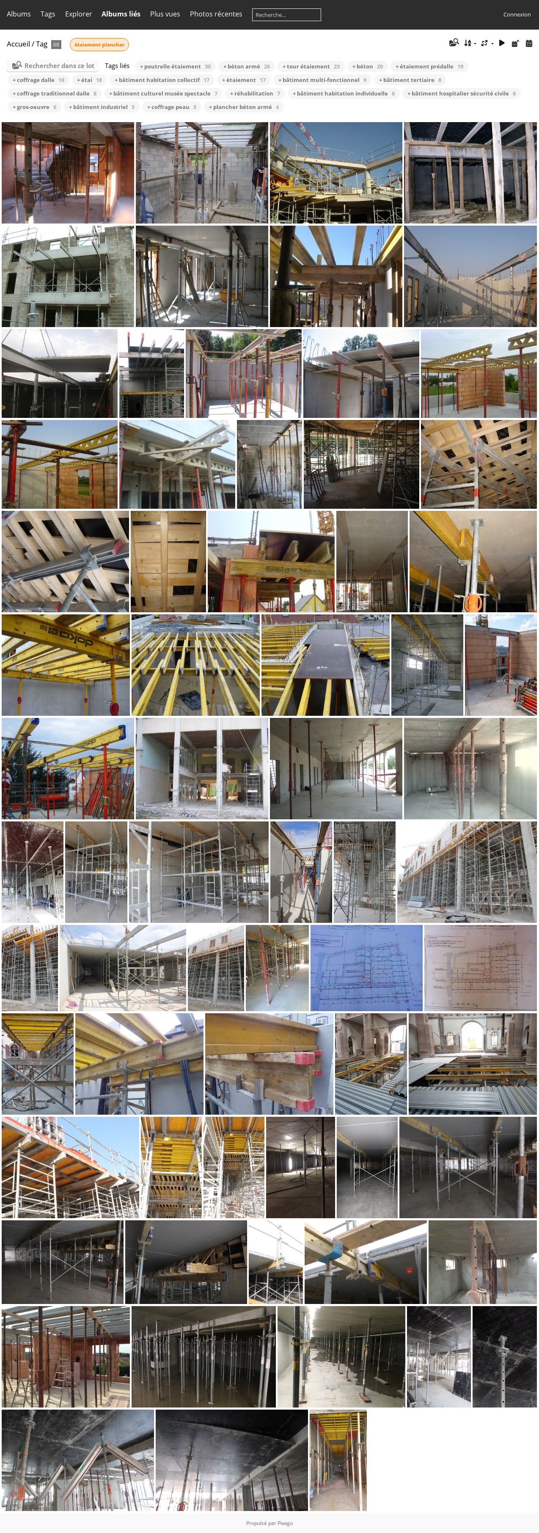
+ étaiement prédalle (429, 66)
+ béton (367, 66)
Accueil (18, 44)
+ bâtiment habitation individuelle (344, 93)
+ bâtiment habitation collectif (162, 80)
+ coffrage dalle (38, 80)
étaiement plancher (99, 44)
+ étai (89, 80)
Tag (41, 44)
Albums (19, 14)
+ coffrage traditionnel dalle (54, 93)
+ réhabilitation (255, 93)
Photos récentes (216, 14)
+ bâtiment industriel (102, 107)
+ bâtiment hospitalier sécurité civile (461, 93)
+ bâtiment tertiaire (410, 80)
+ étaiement (244, 80)
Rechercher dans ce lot (59, 65)
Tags (48, 14)
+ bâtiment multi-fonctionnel (322, 80)
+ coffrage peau (171, 107)
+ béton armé (246, 66)
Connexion (517, 14)
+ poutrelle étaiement (175, 66)
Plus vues (165, 14)
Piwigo (285, 1523)
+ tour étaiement (311, 66)
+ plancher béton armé (244, 107)
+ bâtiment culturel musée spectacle (163, 93)
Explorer (78, 14)
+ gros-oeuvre (34, 107)
